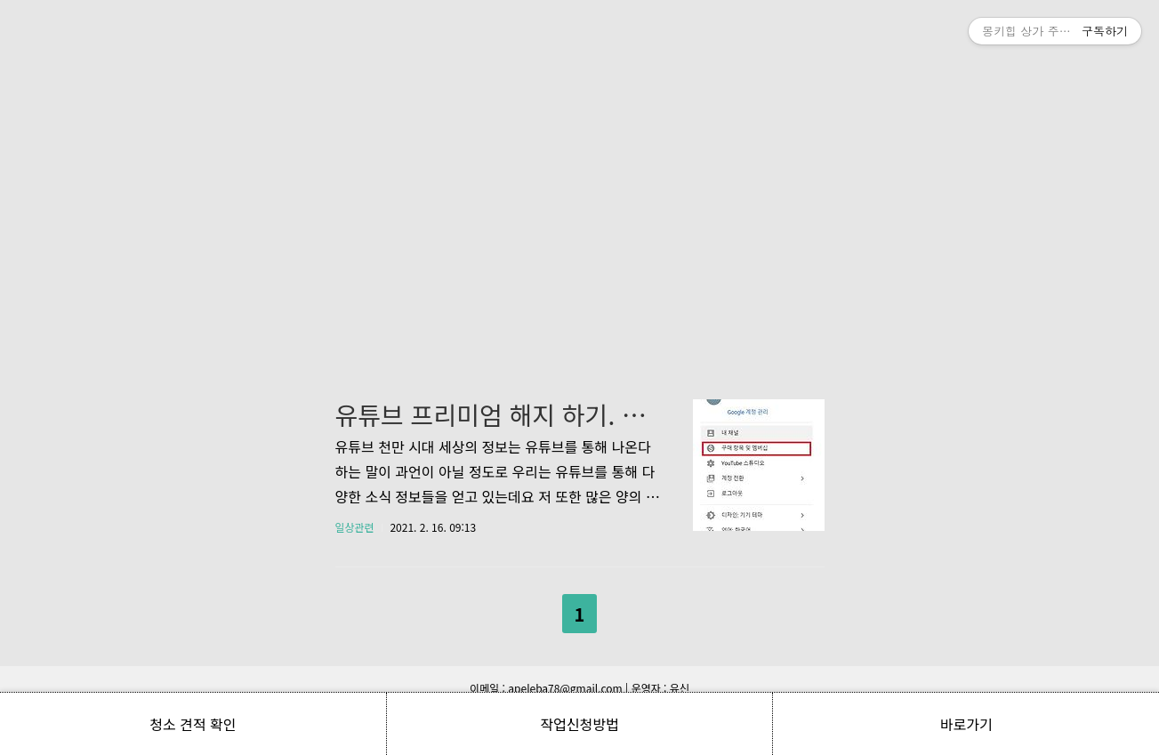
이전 (533, 610)
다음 (625, 610)
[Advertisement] (580, 168)
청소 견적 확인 (192, 724)
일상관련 (354, 526)
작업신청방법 (579, 724)
